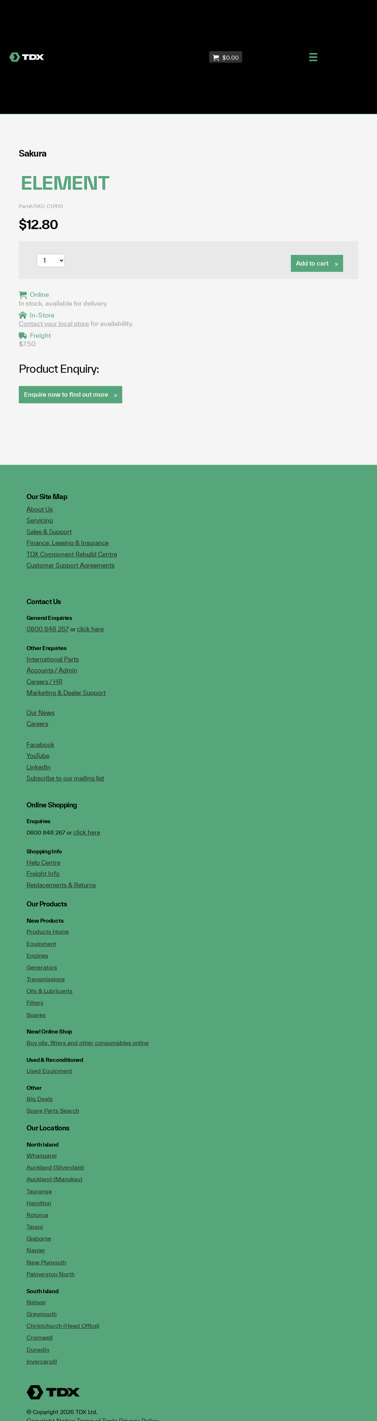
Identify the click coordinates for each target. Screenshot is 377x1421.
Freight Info (43, 873)
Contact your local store (54, 323)
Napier (36, 1250)
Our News (40, 712)
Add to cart (312, 263)
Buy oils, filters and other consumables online (88, 1042)
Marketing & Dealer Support (66, 692)
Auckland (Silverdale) (55, 1167)
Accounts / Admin (52, 670)
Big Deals (40, 1098)
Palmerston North (51, 1274)
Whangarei (42, 1155)
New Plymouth (46, 1262)
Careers (37, 723)
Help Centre (43, 862)
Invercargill (42, 1361)
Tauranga (39, 1191)
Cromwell (40, 1337)
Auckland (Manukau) (54, 1179)
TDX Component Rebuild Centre (72, 554)
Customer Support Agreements (70, 565)
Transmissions (46, 979)
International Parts (53, 659)
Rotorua (37, 1214)
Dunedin (38, 1349)
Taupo (35, 1226)
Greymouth (42, 1314)
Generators (42, 967)
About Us (40, 509)
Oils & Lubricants (50, 990)
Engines (37, 955)
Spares (36, 1014)
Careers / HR (44, 681)
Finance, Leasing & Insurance (68, 542)
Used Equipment (49, 1070)
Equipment (41, 943)
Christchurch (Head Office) (63, 1325)
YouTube (38, 755)
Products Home (48, 931)
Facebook (40, 744)
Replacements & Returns (61, 884)
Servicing (40, 520)
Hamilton (39, 1203)
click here (90, 628)
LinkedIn (39, 767)
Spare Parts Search (53, 1110)
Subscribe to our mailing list (65, 778)
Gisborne (39, 1238)
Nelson (36, 1302)
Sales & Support (49, 531)
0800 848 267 (48, 628)
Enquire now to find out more (66, 394)
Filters (35, 1002)
